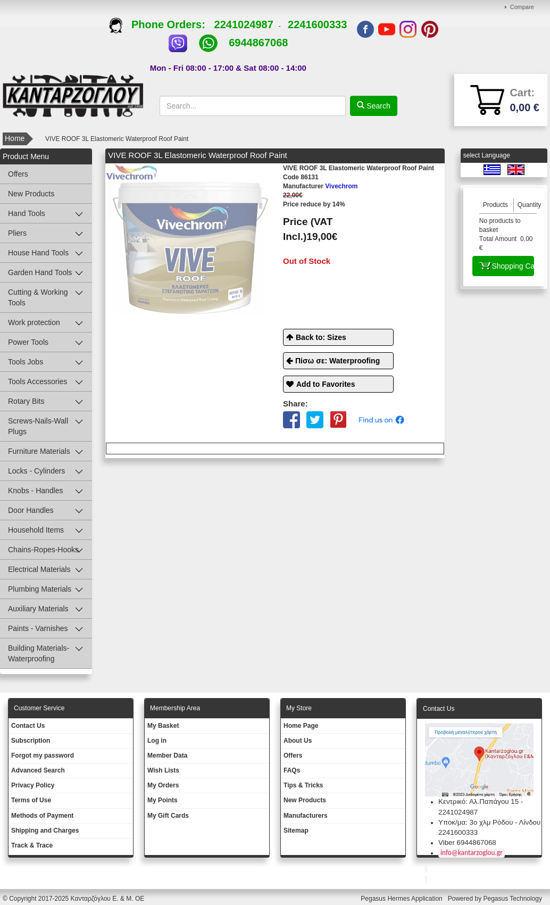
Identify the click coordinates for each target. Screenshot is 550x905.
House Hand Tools (38, 252)
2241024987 (243, 24)
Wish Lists (163, 770)
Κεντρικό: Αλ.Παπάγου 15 (478, 802)
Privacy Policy (32, 785)
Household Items (36, 530)
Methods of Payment (42, 815)
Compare (522, 7)
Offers (18, 174)
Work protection (34, 322)
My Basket (163, 725)
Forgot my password (42, 755)
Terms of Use (31, 800)
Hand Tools (26, 213)
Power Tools (28, 342)
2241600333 (317, 24)
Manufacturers (306, 815)
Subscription (30, 740)
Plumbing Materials (39, 589)
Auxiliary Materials (38, 608)
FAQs (292, 770)
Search (377, 106)
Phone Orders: (161, 24)
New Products (31, 193)
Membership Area (175, 708)
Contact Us (28, 725)
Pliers (17, 233)
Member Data (167, 755)
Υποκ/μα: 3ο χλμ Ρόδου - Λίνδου (489, 822)
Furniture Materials (39, 451)
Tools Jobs (25, 362)
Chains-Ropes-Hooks (43, 549)
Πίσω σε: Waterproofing (337, 360)
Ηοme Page (301, 725)
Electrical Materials (39, 569)
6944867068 (258, 42)
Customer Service (39, 708)
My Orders (163, 785)
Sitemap (296, 830)
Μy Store (299, 708)
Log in (156, 740)
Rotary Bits (26, 401)
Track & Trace (32, 845)
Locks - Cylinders (36, 471)
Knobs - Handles (35, 490)
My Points (162, 800)
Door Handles (31, 510)
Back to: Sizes (321, 337)
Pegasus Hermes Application (402, 898)
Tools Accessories (37, 381)
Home (14, 138)
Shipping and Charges (45, 830)
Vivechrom (320, 186)
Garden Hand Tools (40, 272)
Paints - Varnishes (38, 628)
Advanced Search (38, 770)
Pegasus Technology (513, 898)
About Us (298, 740)
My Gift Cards (168, 815)
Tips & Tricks (303, 785)
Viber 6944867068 (467, 842)
